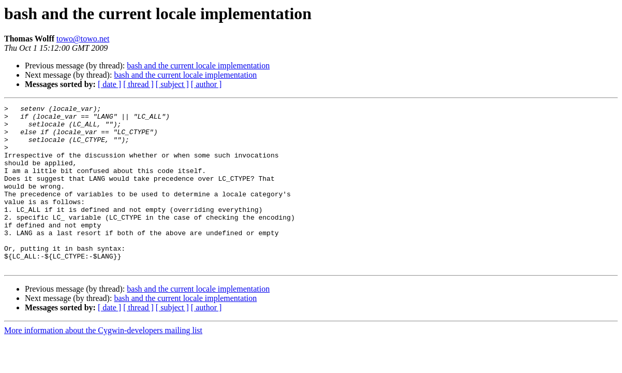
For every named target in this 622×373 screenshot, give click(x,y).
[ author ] (206, 84)
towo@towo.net (82, 38)
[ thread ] (138, 84)
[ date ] (109, 84)
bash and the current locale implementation (198, 65)
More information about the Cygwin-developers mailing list (103, 362)
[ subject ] (172, 84)
